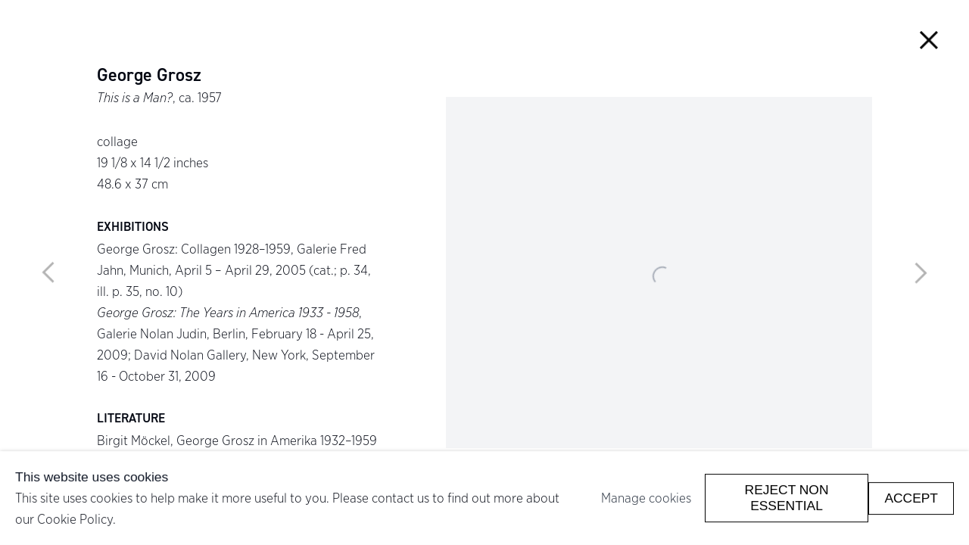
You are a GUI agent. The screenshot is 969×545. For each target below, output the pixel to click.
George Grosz (149, 75)
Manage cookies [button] (646, 498)
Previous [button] (48, 272)
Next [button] (920, 272)
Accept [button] (911, 497)
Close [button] (929, 40)
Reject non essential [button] (787, 497)
